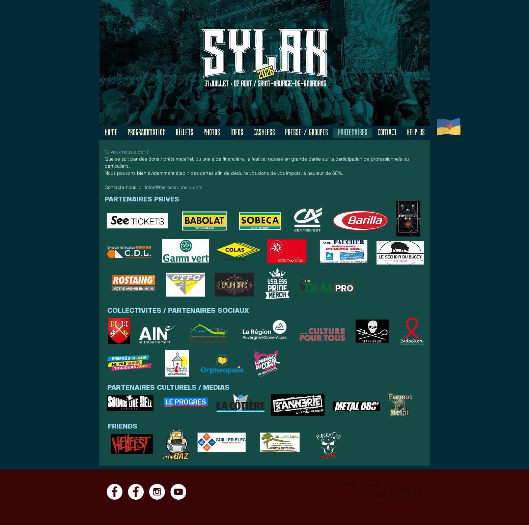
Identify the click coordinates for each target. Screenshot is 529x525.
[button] (146, 133)
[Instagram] (157, 492)
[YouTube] (178, 492)
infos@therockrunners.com (173, 187)
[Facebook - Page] (114, 492)
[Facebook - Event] (136, 492)
